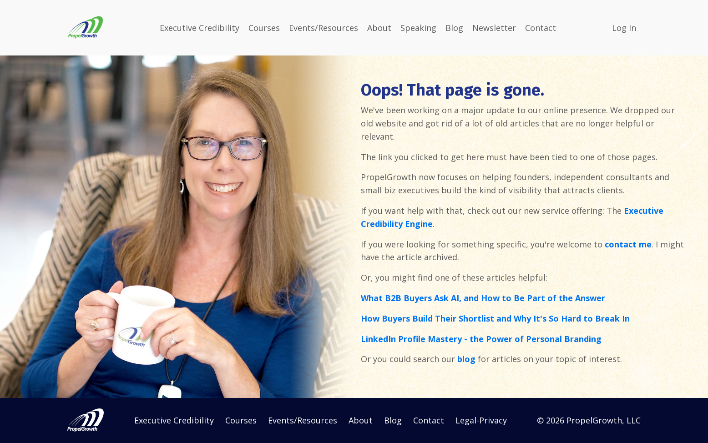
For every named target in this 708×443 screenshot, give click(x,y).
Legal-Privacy (481, 420)
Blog (454, 27)
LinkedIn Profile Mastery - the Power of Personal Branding (481, 338)
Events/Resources (323, 27)
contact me (628, 244)
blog (466, 358)
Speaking (418, 27)
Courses (264, 27)
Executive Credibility (199, 27)
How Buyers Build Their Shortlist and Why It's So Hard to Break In (495, 318)
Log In (624, 27)
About (379, 27)
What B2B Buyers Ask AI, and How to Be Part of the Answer (483, 297)
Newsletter (494, 27)
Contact (540, 27)
